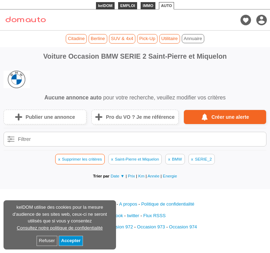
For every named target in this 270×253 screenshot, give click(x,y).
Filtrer (24, 139)
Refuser (47, 240)
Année (154, 176)
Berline (98, 38)
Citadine (76, 38)
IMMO (148, 6)
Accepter (71, 240)
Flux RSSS (154, 215)
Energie (170, 176)
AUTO (166, 6)
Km (142, 176)
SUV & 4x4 (122, 38)
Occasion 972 (119, 226)
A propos (128, 204)
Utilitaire (169, 38)
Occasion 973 (151, 226)
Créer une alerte (230, 117)
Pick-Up (147, 38)
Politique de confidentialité (167, 204)
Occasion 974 (183, 226)
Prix (132, 176)
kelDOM (105, 6)
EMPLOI (127, 6)
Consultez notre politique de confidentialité (60, 228)
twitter (133, 215)
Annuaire (193, 38)
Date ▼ (118, 176)
